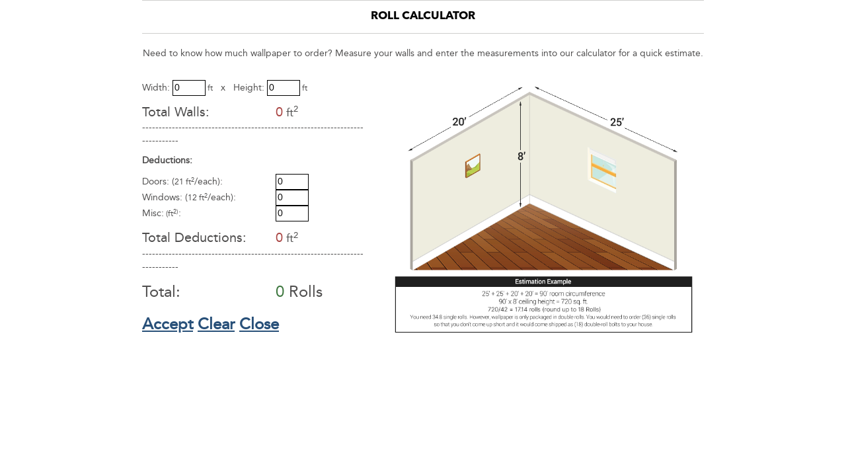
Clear (216, 324)
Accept (167, 324)
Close (259, 324)
